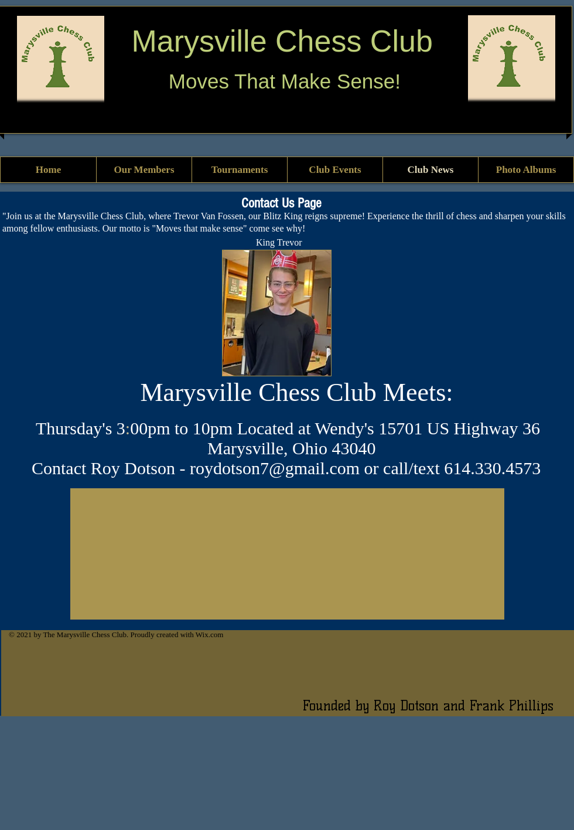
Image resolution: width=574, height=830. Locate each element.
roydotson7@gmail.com (275, 468)
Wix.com (210, 634)
